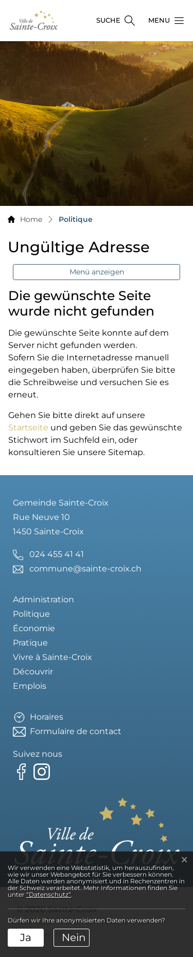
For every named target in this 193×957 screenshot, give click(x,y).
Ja (25, 937)
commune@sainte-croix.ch (85, 568)
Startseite (28, 427)
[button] (163, 20)
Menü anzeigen (96, 271)
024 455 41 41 (56, 554)
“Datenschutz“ (48, 894)
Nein (74, 937)
